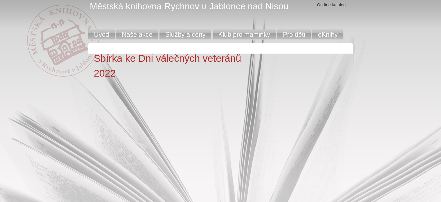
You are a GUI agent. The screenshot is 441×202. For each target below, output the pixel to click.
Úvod (101, 34)
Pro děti (294, 34)
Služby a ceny (185, 34)
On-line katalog (331, 4)
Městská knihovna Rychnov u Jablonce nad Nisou (189, 6)
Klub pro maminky (244, 34)
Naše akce (137, 34)
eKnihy (328, 34)
